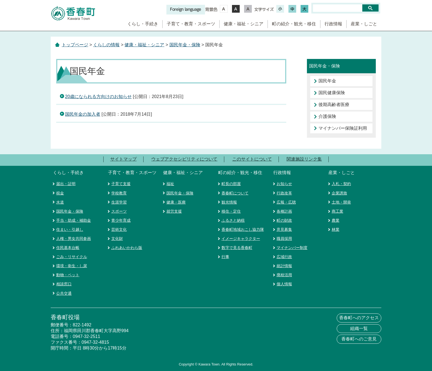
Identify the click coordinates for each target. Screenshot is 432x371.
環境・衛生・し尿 (71, 266)
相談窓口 (64, 284)
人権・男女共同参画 (73, 238)
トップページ (75, 44)
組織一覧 (359, 328)
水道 (60, 202)
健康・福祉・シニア (243, 23)
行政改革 (284, 193)
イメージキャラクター (241, 238)
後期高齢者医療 (333, 104)
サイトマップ (123, 159)
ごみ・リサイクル (71, 256)
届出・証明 (65, 184)
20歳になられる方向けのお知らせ (98, 96)
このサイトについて (252, 159)
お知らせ (284, 184)
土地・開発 (341, 202)
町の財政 (284, 220)
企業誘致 (339, 193)
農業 (335, 220)
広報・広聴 (286, 202)
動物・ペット (67, 275)
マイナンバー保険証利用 (342, 128)
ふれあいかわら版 (126, 247)
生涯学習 (119, 202)
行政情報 (333, 23)
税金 (60, 193)
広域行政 (284, 256)
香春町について (235, 193)
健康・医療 (176, 202)
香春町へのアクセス (359, 317)
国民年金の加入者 (82, 114)
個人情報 (284, 284)
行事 (225, 256)
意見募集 (284, 229)
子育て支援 (121, 184)
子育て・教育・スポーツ (191, 23)
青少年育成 (121, 220)
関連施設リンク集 (304, 159)
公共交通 (64, 293)
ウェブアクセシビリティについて (184, 159)
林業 (335, 229)
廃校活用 (284, 275)
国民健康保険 (331, 92)
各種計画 (284, 211)
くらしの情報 (106, 44)
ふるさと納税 (233, 220)
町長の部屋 (231, 184)
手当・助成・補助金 (73, 220)
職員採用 (284, 238)
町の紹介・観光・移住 (294, 23)
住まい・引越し (69, 229)
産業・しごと (364, 23)
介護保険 (327, 116)
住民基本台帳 (67, 247)
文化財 (117, 238)
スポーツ (119, 211)
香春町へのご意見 (359, 339)
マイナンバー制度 (292, 247)
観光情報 (229, 202)
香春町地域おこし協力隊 (243, 229)
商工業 (337, 211)
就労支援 (174, 211)
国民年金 (327, 80)
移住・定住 (231, 211)
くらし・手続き (142, 23)
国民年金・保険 (184, 44)
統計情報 (284, 266)
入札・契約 (341, 184)
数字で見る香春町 (237, 247)
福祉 (170, 184)
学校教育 (119, 193)
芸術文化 (119, 229)
